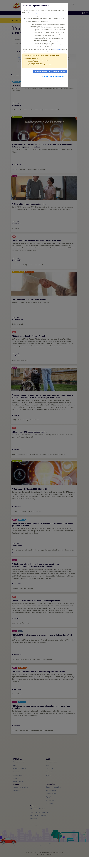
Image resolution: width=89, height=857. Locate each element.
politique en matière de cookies (31, 13)
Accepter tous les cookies (42, 71)
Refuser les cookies (59, 71)
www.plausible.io (57, 49)
